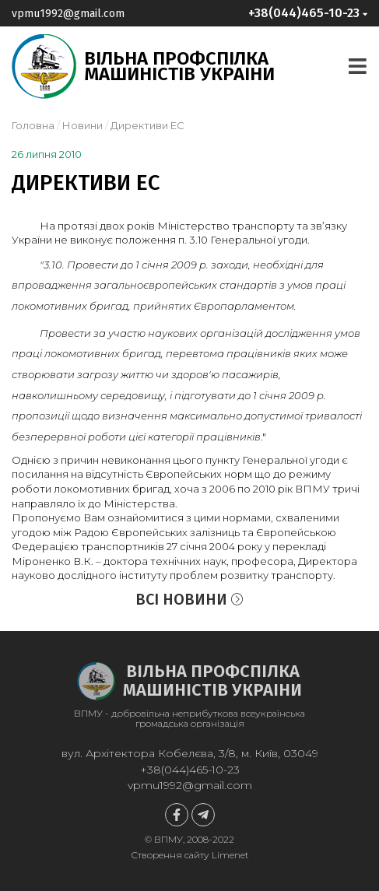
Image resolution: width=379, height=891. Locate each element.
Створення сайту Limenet (190, 855)
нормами (247, 517)
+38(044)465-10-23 (190, 770)
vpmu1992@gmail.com (68, 13)
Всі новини (189, 599)
